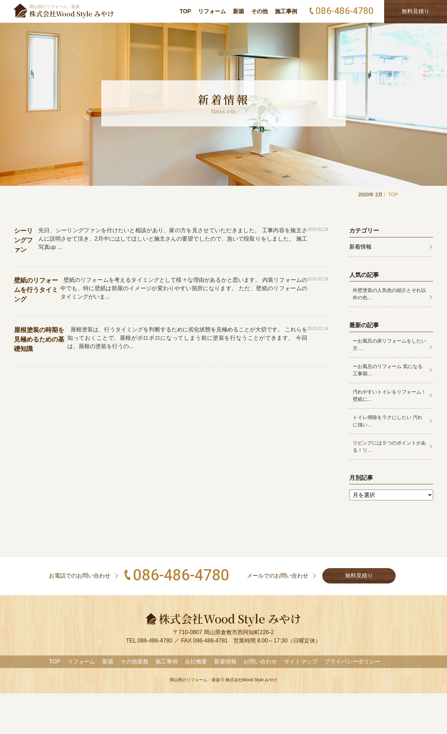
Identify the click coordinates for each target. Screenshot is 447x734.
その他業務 (134, 662)
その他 (259, 11)
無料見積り (359, 576)
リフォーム (212, 11)
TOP (185, 11)
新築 (238, 11)
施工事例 (286, 11)
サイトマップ (300, 662)
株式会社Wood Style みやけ (251, 679)
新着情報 (360, 247)
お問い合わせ (260, 662)
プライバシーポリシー (352, 662)
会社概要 (196, 662)
